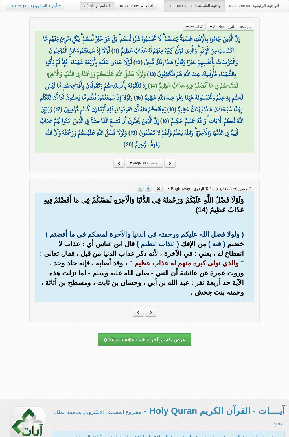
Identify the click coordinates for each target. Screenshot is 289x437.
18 (164, 121)
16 (171, 109)
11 (115, 51)
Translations (136, 6)
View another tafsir (144, 339)
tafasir (97, 6)
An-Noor (230, 27)
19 (132, 133)
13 (151, 74)
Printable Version (194, 6)
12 (137, 62)
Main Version (254, 6)
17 (58, 109)
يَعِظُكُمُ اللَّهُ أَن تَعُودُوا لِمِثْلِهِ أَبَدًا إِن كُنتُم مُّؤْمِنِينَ (115, 109)
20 (128, 144)
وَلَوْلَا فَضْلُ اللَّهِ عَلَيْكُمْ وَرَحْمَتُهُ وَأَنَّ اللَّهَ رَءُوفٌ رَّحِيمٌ (102, 139)
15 (138, 97)
